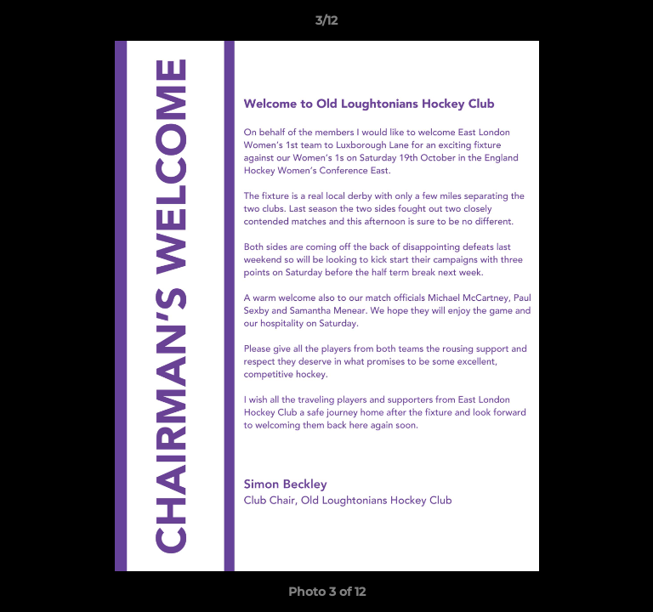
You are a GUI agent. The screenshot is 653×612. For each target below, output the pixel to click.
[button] (632, 24)
